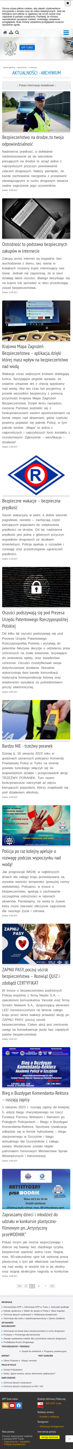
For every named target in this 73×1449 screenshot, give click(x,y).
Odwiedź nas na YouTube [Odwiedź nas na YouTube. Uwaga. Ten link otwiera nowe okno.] (12, 1405)
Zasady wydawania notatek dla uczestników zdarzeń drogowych (35, 1338)
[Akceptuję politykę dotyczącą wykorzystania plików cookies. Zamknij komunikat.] (68, 3)
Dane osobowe (8, 1377)
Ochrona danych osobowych (17, 1314)
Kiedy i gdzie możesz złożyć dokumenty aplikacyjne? (29, 1373)
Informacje (7, 1302)
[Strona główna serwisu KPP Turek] (5, 32)
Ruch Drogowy (9, 1326)
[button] (66, 32)
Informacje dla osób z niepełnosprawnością (25, 1318)
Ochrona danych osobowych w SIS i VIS (23, 1386)
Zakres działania (57, 1318)
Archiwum (33, 67)
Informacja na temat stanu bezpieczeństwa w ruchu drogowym (34, 1331)
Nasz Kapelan (58, 1311)
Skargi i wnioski (28, 1360)
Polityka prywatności (14, 1444)
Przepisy (8, 1334)
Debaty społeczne (12, 1311)
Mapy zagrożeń (45, 1355)
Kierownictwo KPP (13, 1307)
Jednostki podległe (60, 1307)
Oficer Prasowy (11, 1360)
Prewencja (25, 1346)
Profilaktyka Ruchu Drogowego (19, 1342)
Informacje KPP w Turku (36, 1307)
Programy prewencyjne (55, 1351)
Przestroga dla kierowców (27, 1334)
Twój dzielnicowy (10, 1346)
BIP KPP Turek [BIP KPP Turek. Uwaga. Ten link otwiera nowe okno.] (54, 1403)
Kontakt (6, 1355)
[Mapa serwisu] (11, 32)
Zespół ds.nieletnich (31, 1351)
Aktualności (22, 67)
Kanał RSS (5, 1405)
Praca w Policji (9, 1364)
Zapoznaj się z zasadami (17, 1441)
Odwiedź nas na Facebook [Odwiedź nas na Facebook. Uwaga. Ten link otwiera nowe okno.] (19, 1405)
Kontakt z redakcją (49, 1416)
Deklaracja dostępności (45, 1314)
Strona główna (9, 67)
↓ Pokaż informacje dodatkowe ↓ (36, 85)
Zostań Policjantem (13, 1370)
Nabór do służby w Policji (36, 1311)
